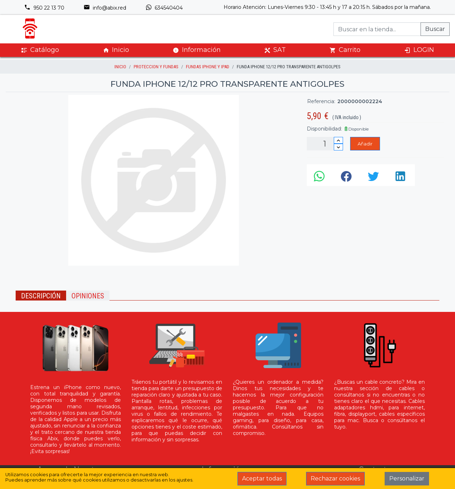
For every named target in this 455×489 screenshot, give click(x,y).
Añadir (365, 144)
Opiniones (87, 296)
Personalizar (406, 478)
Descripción (41, 296)
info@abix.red (105, 8)
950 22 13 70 (44, 8)
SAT (275, 50)
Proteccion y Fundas (156, 66)
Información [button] (197, 50)
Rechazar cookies (335, 478)
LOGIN (419, 50)
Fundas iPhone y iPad (207, 66)
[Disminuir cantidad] (338, 147)
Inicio (116, 50)
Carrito (345, 50)
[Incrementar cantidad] (338, 140)
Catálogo (40, 50)
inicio (120, 66)
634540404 (164, 8)
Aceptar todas (262, 478)
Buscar (435, 29)
